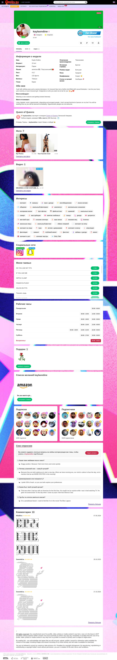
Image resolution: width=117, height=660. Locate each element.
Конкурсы (52, 6)
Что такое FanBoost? (94, 37)
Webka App (61, 6)
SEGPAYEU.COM (45, 653)
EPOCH (38, 653)
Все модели (5, 6)
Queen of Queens (52, 115)
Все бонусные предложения (38, 6)
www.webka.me (22, 653)
